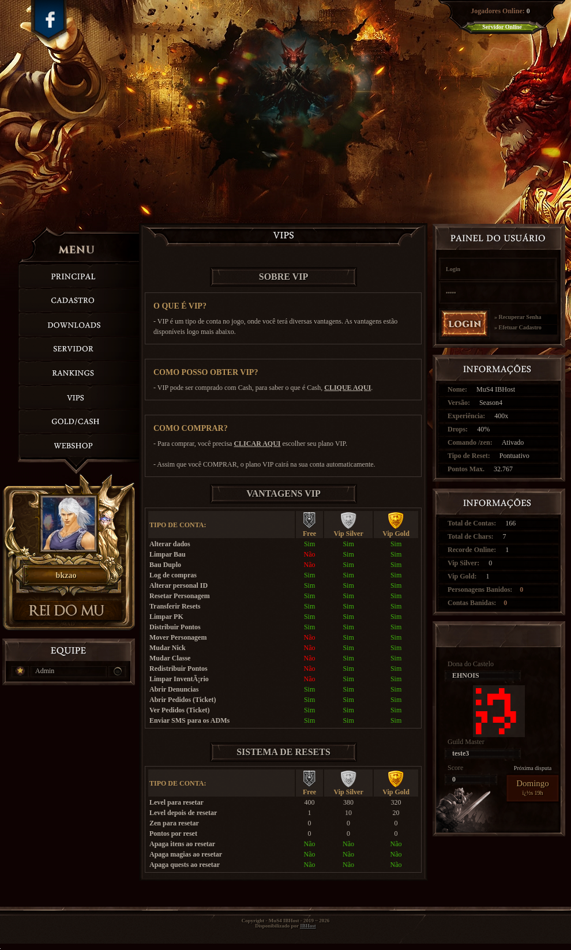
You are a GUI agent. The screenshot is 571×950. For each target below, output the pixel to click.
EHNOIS (465, 675)
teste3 (460, 753)
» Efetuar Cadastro (518, 328)
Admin (44, 671)
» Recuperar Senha (517, 317)
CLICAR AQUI (257, 444)
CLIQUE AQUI (347, 388)
